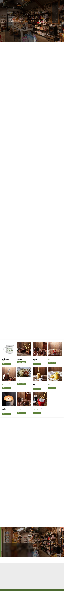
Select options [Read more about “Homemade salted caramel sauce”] (37, 368)
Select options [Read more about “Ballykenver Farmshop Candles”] (6, 393)
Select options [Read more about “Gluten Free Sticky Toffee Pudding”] (37, 343)
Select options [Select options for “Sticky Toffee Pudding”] (21, 392)
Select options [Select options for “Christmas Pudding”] (37, 392)
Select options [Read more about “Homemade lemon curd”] (52, 367)
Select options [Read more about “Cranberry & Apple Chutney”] (6, 367)
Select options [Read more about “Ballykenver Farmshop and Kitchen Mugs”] (6, 343)
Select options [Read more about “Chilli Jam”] (52, 342)
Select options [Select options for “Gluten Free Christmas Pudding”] (21, 342)
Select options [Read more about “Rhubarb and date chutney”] (21, 363)
